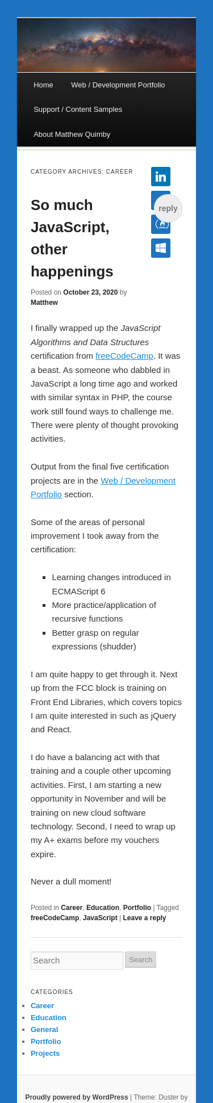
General (44, 1029)
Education (102, 908)
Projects (45, 1053)
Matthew (44, 303)
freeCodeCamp (124, 355)
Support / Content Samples (78, 109)
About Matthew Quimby (72, 134)
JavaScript (100, 918)
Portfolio (137, 908)
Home (43, 85)
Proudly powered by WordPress (76, 1097)
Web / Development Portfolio (118, 85)
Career (71, 908)
